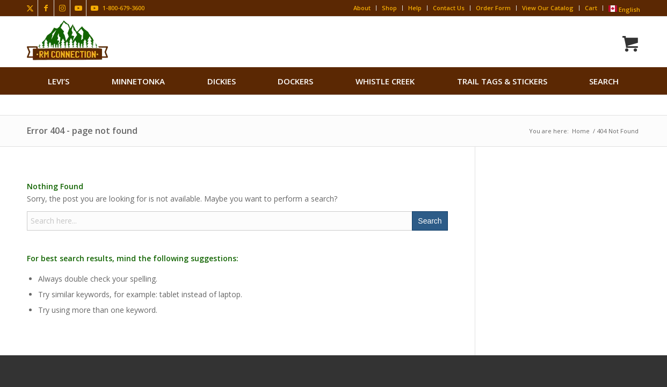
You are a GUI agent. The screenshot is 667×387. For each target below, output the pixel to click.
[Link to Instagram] (62, 8)
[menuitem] (58, 81)
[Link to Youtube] (78, 8)
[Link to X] (30, 8)
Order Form (493, 8)
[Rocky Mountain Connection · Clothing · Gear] (67, 40)
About (362, 8)
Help (415, 8)
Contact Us (449, 8)
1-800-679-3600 (123, 8)
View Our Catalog (548, 8)
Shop (389, 8)
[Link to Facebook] (46, 8)
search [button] (604, 81)
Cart (591, 8)
